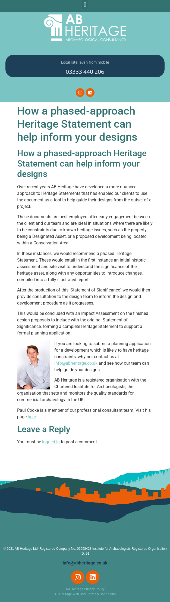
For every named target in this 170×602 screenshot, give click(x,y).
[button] (84, 4)
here (32, 416)
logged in (51, 441)
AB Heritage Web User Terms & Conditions (85, 594)
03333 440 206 (85, 71)
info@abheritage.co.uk (75, 363)
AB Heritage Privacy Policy (85, 589)
